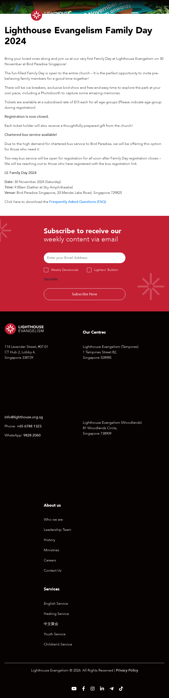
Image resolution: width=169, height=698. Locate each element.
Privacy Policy (127, 670)
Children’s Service (58, 644)
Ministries (51, 550)
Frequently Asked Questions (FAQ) (77, 201)
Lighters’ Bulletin (106, 270)
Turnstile (51, 279)
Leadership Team (57, 529)
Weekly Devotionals (64, 270)
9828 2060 (32, 435)
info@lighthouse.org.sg (24, 417)
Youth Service (55, 634)
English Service (56, 603)
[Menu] (134, 15)
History (49, 539)
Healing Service (56, 613)
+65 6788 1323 (29, 426)
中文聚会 (51, 623)
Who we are (53, 519)
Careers (50, 560)
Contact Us (52, 570)
